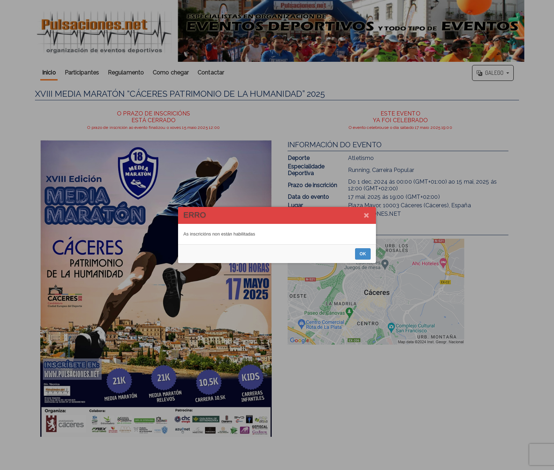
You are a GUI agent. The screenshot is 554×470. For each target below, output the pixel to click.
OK (363, 253)
